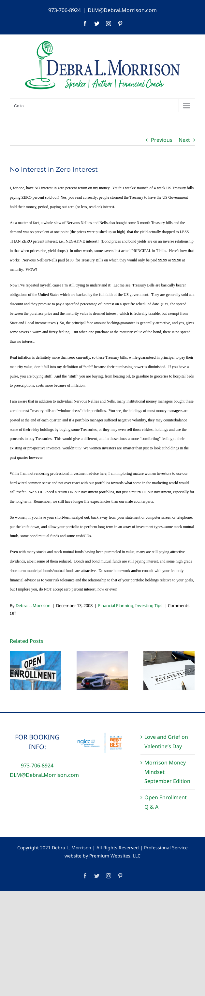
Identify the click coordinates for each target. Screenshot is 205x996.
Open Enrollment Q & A (165, 802)
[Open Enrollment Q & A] (35, 670)
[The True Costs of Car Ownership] (102, 670)
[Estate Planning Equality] (169, 670)
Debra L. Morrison (33, 605)
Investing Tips (148, 605)
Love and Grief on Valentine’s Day (166, 741)
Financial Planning (115, 605)
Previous (161, 139)
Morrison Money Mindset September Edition (167, 772)
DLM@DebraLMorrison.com (122, 10)
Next (184, 139)
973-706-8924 (64, 10)
